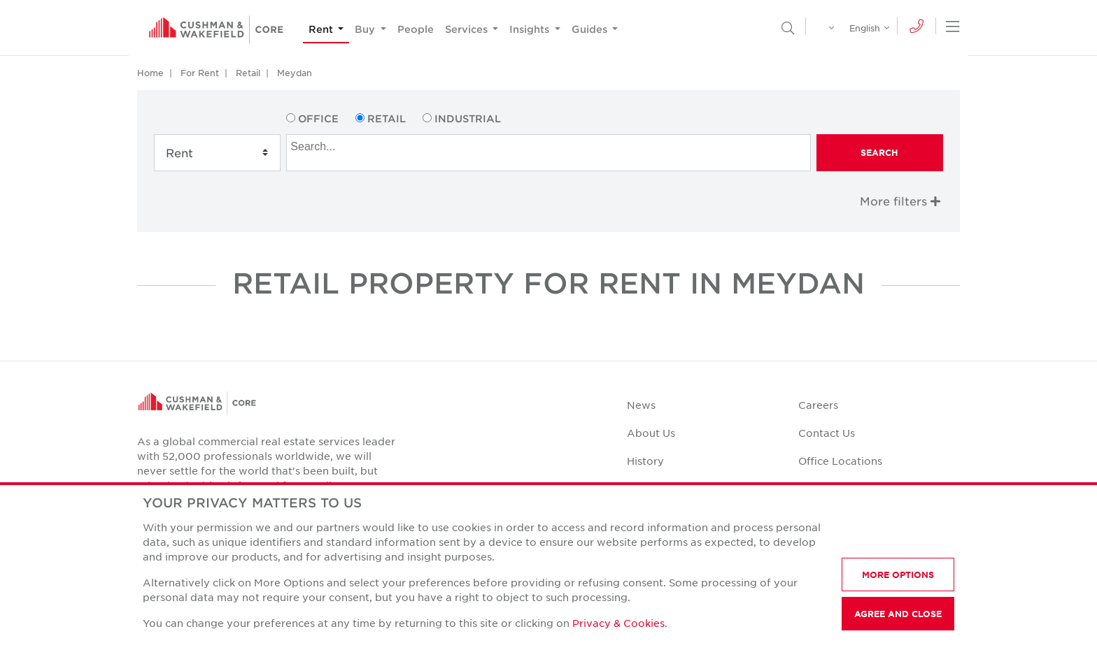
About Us (651, 432)
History (645, 460)
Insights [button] (530, 29)
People (415, 29)
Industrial (467, 118)
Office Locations (840, 460)
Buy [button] (366, 29)
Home (150, 72)
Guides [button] (591, 29)
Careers (818, 404)
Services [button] (467, 29)
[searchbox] (549, 144)
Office (318, 118)
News (641, 404)
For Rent (200, 72)
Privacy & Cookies (618, 622)
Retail (248, 72)
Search (879, 152)
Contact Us (826, 432)
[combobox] (548, 152)
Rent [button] (322, 29)
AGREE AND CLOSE (898, 613)
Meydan (294, 72)
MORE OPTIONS (898, 574)
